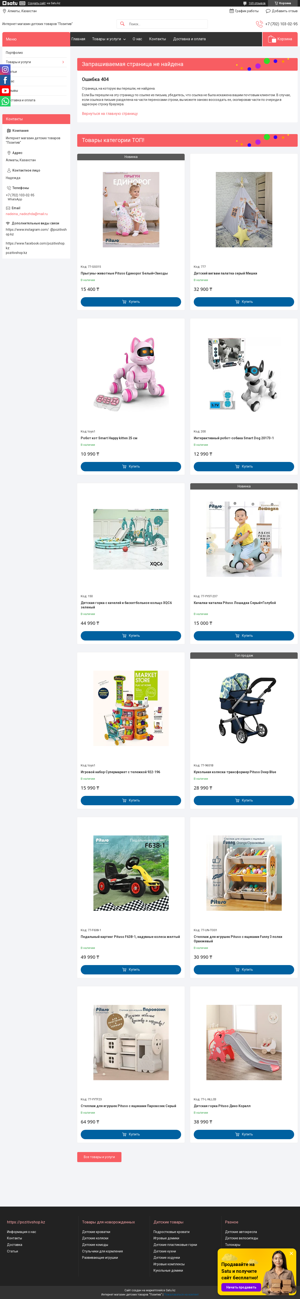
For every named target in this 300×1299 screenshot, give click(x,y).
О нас (146, 39)
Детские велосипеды (241, 1238)
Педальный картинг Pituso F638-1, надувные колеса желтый (130, 937)
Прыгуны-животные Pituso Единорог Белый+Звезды (124, 273)
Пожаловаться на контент (181, 1294)
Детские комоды (95, 1245)
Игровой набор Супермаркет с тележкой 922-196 (120, 772)
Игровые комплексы (169, 1264)
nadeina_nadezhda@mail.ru (27, 214)
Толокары (232, 1245)
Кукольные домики (168, 1270)
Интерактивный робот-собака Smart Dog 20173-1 (234, 438)
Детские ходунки (167, 1257)
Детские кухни (165, 1251)
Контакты (167, 39)
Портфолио (14, 53)
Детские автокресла (241, 1232)
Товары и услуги (116, 39)
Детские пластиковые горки (175, 1245)
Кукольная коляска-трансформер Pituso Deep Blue (235, 772)
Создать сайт (37, 3)
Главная (88, 39)
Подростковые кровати (172, 1232)
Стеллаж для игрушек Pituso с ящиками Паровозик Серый (128, 1106)
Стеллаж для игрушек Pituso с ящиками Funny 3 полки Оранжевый (238, 939)
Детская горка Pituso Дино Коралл (222, 1106)
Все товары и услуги (99, 1157)
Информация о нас (21, 1232)
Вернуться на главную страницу (110, 113)
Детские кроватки (96, 1232)
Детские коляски (95, 1238)
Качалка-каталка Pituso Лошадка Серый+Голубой (235, 603)
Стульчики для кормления (102, 1251)
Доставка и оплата (199, 39)
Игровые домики (166, 1238)
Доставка (14, 1245)
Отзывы (12, 90)
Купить (134, 302)
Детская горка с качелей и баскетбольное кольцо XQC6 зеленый (126, 605)
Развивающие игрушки (100, 1257)
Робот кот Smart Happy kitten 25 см (109, 438)
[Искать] (122, 24)
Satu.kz (171, 1290)
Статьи (11, 71)
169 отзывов (257, 3)
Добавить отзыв (285, 11)
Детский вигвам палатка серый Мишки (225, 273)
